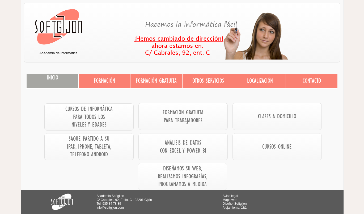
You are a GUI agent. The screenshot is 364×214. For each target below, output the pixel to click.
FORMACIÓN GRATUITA (156, 80)
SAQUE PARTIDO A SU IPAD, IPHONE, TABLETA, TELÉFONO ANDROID (89, 146)
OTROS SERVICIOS (208, 80)
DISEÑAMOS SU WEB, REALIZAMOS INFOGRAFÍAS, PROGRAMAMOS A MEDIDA (182, 176)
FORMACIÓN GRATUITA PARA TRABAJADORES (183, 116)
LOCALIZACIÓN (260, 80)
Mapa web (230, 200)
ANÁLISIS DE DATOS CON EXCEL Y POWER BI (183, 146)
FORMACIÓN (104, 80)
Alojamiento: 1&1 (235, 207)
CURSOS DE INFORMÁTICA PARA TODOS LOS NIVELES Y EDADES (89, 116)
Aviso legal (230, 196)
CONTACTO (312, 80)
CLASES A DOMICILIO (277, 116)
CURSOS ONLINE (277, 146)
